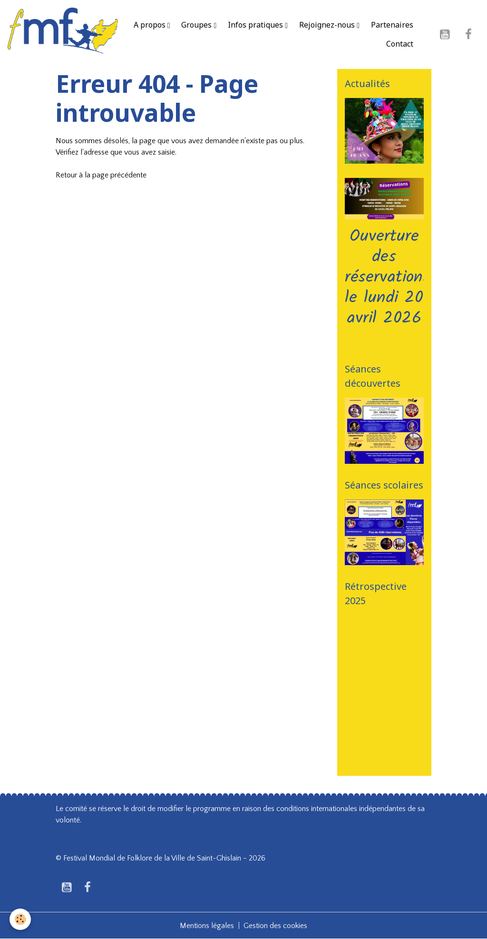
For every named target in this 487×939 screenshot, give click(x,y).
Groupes (197, 25)
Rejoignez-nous (328, 25)
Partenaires (392, 25)
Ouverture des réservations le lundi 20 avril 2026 (387, 277)
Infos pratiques (256, 25)
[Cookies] (20, 919)
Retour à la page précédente (101, 175)
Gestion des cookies (275, 925)
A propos (150, 25)
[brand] (63, 34)
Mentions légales (207, 925)
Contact (399, 44)
